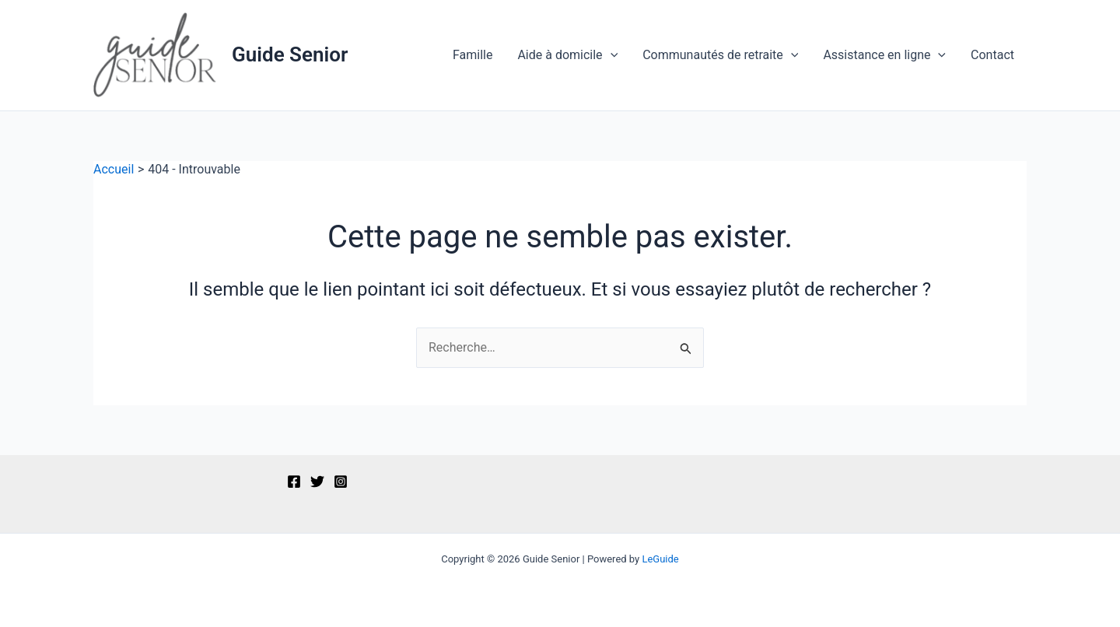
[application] (610, 55)
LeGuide (660, 559)
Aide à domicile (567, 55)
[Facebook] (294, 482)
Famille (472, 54)
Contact (992, 54)
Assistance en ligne (884, 55)
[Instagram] (341, 482)
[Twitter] (317, 482)
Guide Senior (290, 54)
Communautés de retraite (720, 55)
